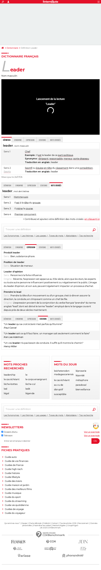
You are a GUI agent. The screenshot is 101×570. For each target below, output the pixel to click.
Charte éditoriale (35, 523)
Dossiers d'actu (9, 432)
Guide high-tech (14, 469)
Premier (19, 214)
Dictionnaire (12, 48)
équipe (39, 168)
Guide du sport (13, 497)
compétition (86, 168)
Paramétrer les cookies (42, 525)
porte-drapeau (81, 158)
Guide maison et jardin (17, 485)
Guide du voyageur (15, 513)
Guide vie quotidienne (17, 505)
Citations (42, 139)
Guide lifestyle (12, 477)
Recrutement (83, 523)
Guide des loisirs (13, 481)
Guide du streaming (15, 501)
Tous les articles (65, 523)
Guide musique (13, 493)
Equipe (24, 523)
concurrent (30, 214)
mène (19, 208)
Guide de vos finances (16, 461)
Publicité (46, 523)
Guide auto (11, 457)
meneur (68, 158)
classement (62, 168)
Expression (30, 139)
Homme (18, 197)
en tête (48, 168)
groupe (36, 202)
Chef (27, 151)
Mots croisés (55, 139)
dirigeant (43, 158)
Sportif (28, 168)
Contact (55, 523)
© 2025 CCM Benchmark (50, 528)
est (39, 155)
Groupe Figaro (72, 525)
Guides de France (14, 465)
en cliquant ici (92, 219)
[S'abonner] (50, 441)
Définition (7, 185)
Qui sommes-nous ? (12, 523)
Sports (7, 171)
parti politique (65, 155)
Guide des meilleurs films (18, 489)
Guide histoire (12, 473)
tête (26, 202)
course (29, 208)
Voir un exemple (92, 432)
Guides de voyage (14, 509)
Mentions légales (59, 525)
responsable (56, 158)
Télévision (7, 435)
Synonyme (17, 139)
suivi (25, 197)
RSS (74, 523)
